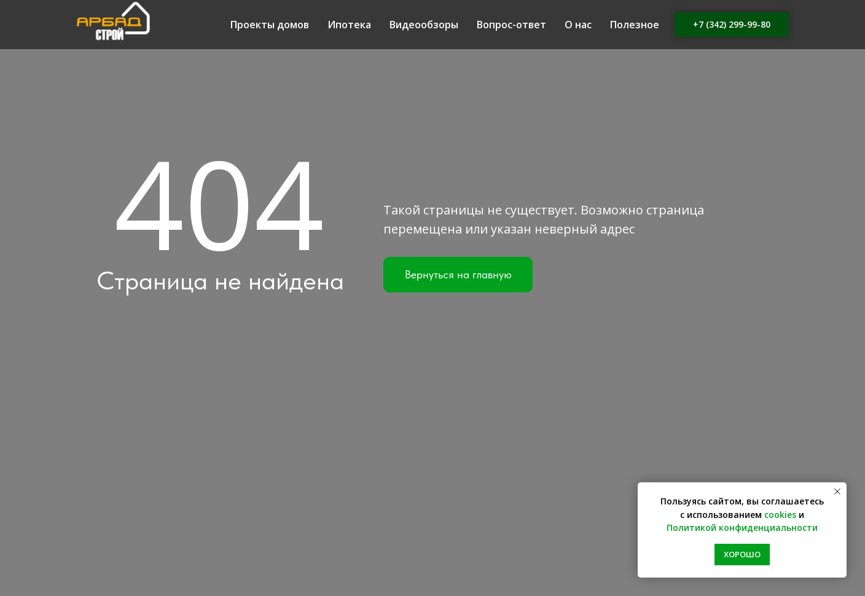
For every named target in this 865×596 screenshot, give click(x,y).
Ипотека (349, 24)
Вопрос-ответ (511, 24)
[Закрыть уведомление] (837, 491)
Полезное (634, 24)
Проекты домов (269, 24)
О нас (578, 24)
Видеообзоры (423, 24)
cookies (780, 514)
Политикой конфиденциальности (742, 527)
